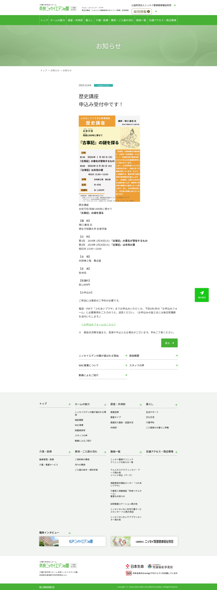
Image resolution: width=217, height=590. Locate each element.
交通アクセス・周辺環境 (162, 20)
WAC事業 (79, 425)
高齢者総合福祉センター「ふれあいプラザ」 (126, 484)
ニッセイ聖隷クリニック (121, 459)
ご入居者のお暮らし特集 (157, 427)
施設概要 (134, 355)
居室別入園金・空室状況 (121, 422)
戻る (167, 343)
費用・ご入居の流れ (122, 20)
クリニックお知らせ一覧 (121, 462)
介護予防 (150, 422)
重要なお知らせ (117, 496)
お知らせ (55, 70)
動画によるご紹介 (89, 375)
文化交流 (150, 417)
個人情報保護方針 (47, 587)
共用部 (113, 427)
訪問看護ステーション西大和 (123, 503)
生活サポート (152, 412)
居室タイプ (115, 417)
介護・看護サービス (48, 464)
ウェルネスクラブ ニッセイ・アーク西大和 (125, 471)
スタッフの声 (136, 365)
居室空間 (114, 412)
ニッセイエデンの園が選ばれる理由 (99, 355)
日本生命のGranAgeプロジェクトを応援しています (152, 573)
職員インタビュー (49, 532)
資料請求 (202, 295)
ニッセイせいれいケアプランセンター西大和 (126, 518)
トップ (44, 20)
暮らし (89, 20)
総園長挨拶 (80, 430)
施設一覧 (141, 20)
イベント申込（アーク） (121, 475)
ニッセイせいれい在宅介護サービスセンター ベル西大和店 (126, 510)
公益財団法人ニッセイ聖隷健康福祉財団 (151, 5)
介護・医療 (102, 20)
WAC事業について (89, 365)
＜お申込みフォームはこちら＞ (98, 324)
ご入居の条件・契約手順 (86, 469)
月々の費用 (80, 464)
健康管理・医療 (46, 459)
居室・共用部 (75, 20)
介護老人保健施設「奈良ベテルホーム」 (126, 492)
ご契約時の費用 (83, 459)
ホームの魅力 (57, 20)
